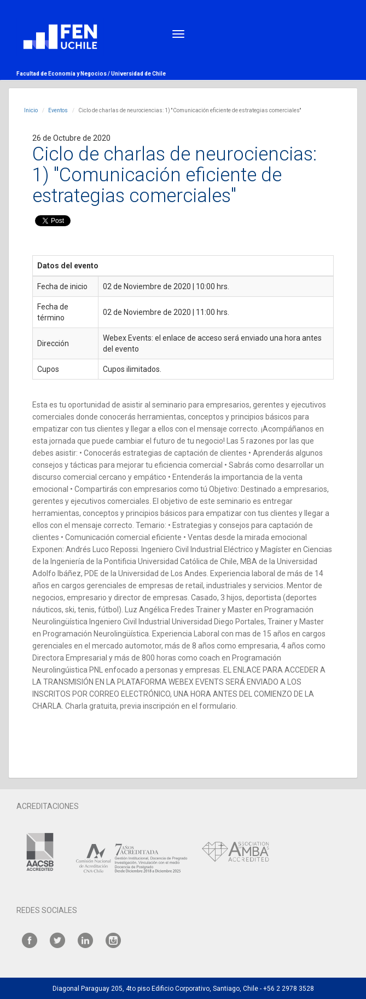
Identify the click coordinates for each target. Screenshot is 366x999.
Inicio (31, 110)
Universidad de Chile (138, 74)
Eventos (58, 110)
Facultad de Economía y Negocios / (63, 74)
